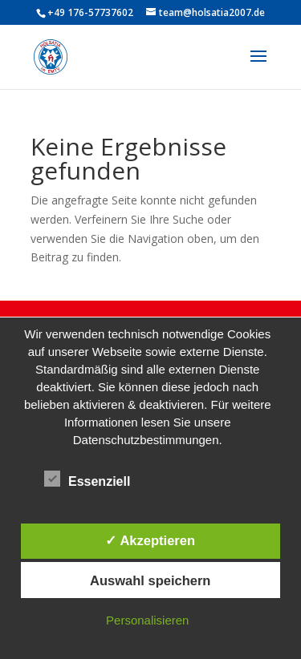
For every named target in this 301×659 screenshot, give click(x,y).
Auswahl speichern (150, 580)
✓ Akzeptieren (150, 540)
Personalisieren (147, 620)
